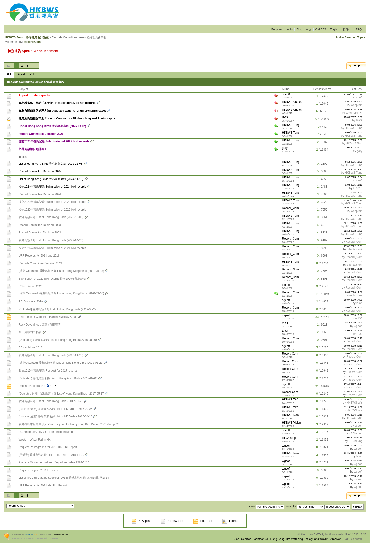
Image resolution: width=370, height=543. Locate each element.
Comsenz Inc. (61, 534)
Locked (230, 521)
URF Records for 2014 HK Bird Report (43, 485)
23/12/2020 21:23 (353, 276)
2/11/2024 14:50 (353, 192)
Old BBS (320, 29)
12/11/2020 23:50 (353, 284)
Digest (21, 74)
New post (141, 521)
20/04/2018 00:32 (353, 361)
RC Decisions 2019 (31, 301)
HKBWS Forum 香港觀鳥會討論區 (27, 37)
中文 (308, 29)
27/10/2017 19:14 (353, 384)
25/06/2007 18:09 (353, 117)
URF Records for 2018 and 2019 (39, 255)
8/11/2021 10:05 (353, 261)
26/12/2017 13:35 (353, 368)
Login (289, 29)
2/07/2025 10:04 (353, 177)
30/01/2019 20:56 (353, 315)
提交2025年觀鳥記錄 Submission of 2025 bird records (54, 141)
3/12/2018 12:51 (353, 322)
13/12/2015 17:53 (353, 483)
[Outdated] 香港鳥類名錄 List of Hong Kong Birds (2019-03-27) (58, 309)
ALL (9, 74)
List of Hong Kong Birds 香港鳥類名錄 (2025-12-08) (51, 163)
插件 (346, 29)
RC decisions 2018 (30, 347)
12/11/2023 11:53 (353, 215)
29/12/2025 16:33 (353, 140)
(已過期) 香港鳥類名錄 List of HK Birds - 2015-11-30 (51, 455)
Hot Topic (202, 521)
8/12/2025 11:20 (353, 161)
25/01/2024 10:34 (353, 207)
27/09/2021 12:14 (353, 94)
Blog (299, 29)
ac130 (358, 318)
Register (276, 29)
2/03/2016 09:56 (353, 437)
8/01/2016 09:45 (353, 460)
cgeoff (286, 94)
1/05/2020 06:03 (353, 101)
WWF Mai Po (354, 112)
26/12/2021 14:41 (353, 253)
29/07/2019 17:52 (353, 299)
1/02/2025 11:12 (353, 185)
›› (34, 65)
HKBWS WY (290, 399)
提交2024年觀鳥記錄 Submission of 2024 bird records (52, 186)
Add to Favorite (345, 37)
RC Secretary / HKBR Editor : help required (46, 431)
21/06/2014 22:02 (353, 147)
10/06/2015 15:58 (353, 109)
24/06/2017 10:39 (353, 391)
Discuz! (29, 534)
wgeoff (286, 315)
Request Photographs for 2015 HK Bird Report (48, 447)
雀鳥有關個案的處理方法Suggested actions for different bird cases (62, 110)
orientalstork (354, 249)
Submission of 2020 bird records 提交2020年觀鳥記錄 (52, 278)
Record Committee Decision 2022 (40, 232)
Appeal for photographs (35, 95)
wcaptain (356, 105)
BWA (285, 117)
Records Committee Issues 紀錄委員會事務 (35, 82)
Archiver (335, 539)
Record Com (32, 42)
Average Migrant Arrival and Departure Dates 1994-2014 (54, 462)
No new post (172, 521)
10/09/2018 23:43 (353, 338)
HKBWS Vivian (291, 422)
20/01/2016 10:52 (353, 445)
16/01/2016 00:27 (353, 453)
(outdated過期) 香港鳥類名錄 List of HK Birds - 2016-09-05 (55, 409)
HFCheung (355, 433)
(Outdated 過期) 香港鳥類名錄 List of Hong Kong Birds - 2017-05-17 (61, 393)
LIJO (285, 330)
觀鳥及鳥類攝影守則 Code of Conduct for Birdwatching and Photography (67, 118)
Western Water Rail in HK (35, 439)
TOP (346, 539)
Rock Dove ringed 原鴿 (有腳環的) (40, 324)
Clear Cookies (242, 539)
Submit (357, 507)
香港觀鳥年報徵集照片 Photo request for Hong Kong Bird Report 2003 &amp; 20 (69, 424)
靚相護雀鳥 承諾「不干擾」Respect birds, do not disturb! (57, 103)
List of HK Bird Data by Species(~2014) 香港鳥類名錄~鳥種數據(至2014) (64, 477)
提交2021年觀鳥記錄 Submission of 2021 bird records (52, 248)
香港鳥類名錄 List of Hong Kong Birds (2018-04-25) (51, 355)
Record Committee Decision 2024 (40, 194)
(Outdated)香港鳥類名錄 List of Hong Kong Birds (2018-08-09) (58, 340)
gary (284, 148)
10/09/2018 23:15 (353, 345)
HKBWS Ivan (290, 415)
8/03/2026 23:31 (353, 124)
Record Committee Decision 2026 (41, 133)
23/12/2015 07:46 (353, 476)
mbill (285, 323)
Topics (361, 37)
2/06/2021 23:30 (353, 269)
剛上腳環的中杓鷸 (30, 332)
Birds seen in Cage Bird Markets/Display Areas (48, 316)
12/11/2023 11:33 (353, 223)
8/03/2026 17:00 (353, 132)
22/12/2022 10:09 (353, 230)
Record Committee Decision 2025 (40, 171)
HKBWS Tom (354, 143)
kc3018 (357, 188)
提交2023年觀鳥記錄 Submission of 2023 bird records (52, 202)
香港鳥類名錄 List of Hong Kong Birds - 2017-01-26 (51, 401)
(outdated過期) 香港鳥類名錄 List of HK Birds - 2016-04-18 (55, 416)
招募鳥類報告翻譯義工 (33, 149)
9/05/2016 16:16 (353, 414)
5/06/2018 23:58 (353, 353)
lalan (359, 303)
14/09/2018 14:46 (353, 330)
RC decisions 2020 (30, 286)
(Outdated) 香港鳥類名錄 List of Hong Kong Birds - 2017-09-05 (58, 378)
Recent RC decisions (32, 386)
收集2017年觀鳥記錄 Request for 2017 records (48, 370)
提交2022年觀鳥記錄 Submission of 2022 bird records (52, 209)
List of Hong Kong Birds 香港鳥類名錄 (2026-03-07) (52, 126)
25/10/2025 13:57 (353, 169)
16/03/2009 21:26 (353, 422)
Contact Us (261, 539)
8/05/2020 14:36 (353, 292)
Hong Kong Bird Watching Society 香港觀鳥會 (299, 539)
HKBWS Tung (290, 125)
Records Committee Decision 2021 (40, 263)
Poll (32, 74)
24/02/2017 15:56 (353, 399)
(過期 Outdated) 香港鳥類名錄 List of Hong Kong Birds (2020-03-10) (61, 293)
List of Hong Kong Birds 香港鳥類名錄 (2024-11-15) (51, 179)
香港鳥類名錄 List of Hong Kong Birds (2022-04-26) (51, 240)
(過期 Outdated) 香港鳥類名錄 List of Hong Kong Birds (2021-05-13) (61, 271)
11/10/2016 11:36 (353, 407)
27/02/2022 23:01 (353, 246)
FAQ (359, 29)
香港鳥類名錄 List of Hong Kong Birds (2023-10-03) (51, 217)
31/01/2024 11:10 (353, 200)
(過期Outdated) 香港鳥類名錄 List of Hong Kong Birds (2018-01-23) (61, 362)
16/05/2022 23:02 (353, 238)
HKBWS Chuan (292, 102)
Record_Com (290, 208)
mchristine (355, 295)
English (334, 29)
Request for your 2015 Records (38, 470)
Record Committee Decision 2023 (40, 225)
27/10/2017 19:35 (353, 376)
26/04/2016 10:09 (353, 430)
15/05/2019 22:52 (353, 307)
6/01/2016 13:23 (353, 468)
